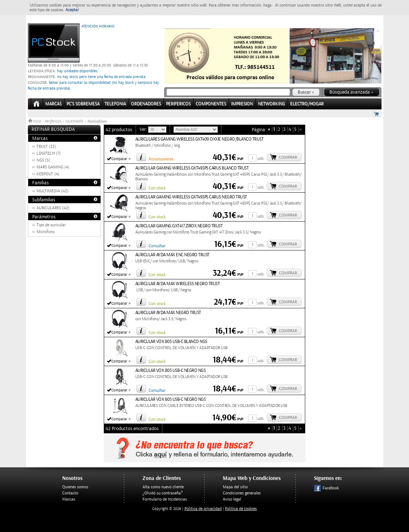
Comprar (288, 157)
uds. (261, 158)
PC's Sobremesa (83, 104)
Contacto (70, 493)
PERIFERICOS (178, 104)
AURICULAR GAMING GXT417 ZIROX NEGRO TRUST (179, 226)
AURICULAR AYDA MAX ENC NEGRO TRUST (172, 255)
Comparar (119, 159)
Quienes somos (75, 487)
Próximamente (161, 159)
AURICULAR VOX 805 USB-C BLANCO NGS (171, 341)
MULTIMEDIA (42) (52, 191)
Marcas (53, 104)
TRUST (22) (46, 146)
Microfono (46, 231)
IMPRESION (242, 104)
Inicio (35, 121)
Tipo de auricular (51, 225)
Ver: (144, 129)
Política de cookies (241, 508)
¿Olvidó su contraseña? (162, 493)
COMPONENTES (211, 104)
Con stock (157, 188)
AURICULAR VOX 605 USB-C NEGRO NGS (170, 399)
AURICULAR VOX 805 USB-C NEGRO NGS (170, 370)
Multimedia (74, 121)
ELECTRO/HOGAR (307, 104)
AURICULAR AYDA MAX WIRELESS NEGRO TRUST (177, 284)
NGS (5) (43, 160)
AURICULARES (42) (53, 208)
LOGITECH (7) (49, 153)
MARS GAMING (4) (53, 167)
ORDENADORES (146, 104)
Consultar (157, 246)
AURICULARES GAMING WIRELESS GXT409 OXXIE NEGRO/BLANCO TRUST (199, 139)
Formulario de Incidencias (164, 499)
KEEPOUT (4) (48, 174)
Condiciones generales (242, 493)
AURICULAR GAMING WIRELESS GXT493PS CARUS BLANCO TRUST (192, 168)
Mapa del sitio (235, 487)
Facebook (326, 488)
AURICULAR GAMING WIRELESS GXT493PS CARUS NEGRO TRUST (191, 197)
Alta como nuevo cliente (163, 487)
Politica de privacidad (203, 508)
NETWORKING (271, 104)
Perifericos (53, 121)
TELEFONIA (115, 104)
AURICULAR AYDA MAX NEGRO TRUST (168, 313)
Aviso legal (232, 499)
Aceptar (72, 10)
